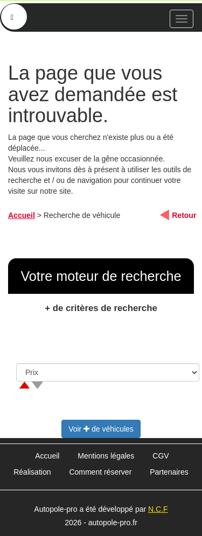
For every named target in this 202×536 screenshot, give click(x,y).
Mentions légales (106, 456)
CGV (160, 456)
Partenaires (169, 472)
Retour (184, 215)
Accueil (21, 215)
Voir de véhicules (101, 429)
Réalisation (32, 472)
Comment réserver (100, 472)
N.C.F (158, 509)
